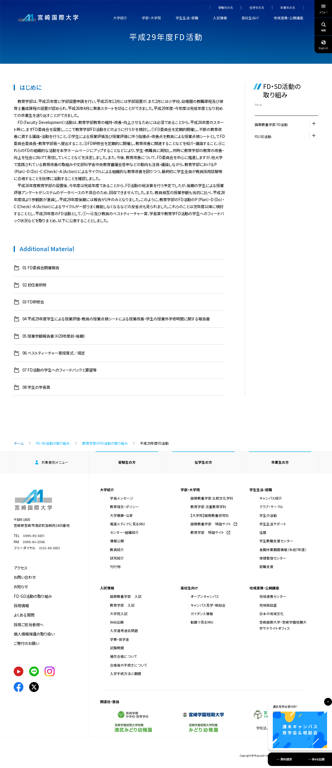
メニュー (323, 10)
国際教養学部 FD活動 (286, 123)
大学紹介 (120, 17)
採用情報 (21, 605)
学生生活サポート (272, 523)
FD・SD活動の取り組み (53, 443)
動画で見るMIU (202, 621)
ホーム (19, 443)
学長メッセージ (121, 498)
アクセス (20, 568)
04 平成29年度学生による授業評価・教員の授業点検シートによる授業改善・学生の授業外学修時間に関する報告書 (116, 319)
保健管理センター (272, 557)
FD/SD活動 (286, 135)
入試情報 (220, 17)
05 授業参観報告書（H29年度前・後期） (53, 336)
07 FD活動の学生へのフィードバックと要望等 (59, 370)
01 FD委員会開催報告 (40, 267)
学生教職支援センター (276, 540)
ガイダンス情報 (202, 613)
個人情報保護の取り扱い (34, 634)
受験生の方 (225, 7)
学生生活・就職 (187, 17)
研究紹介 (117, 557)
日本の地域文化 (271, 613)
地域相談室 (268, 605)
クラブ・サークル (271, 506)
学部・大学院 (151, 17)
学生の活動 (268, 515)
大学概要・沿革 (121, 515)
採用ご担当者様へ (28, 624)
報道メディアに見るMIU (127, 523)
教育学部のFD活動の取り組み (105, 443)
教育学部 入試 (122, 605)
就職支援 (266, 566)
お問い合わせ (25, 577)
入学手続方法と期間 (125, 673)
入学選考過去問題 (124, 630)
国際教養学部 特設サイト (211, 523)
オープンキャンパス (205, 596)
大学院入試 (118, 613)
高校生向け (250, 17)
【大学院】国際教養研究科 (210, 515)
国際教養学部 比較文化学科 (212, 498)
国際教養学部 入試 (125, 596)
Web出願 (117, 621)
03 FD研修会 (33, 302)
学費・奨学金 (119, 639)
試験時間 (117, 647)
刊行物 (115, 566)
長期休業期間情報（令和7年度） (283, 549)
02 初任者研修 (34, 285)
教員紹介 (117, 549)
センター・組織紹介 (124, 532)
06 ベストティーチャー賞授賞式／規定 (53, 353)
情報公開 (117, 540)
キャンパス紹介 (270, 498)
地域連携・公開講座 (288, 17)
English (323, 44)
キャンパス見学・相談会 (208, 605)
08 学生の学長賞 (36, 387)
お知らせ (21, 586)
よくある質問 (24, 615)
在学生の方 (256, 7)
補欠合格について (123, 656)
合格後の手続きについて (128, 664)
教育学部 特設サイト (207, 532)
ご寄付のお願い (26, 643)
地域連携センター (272, 596)
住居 (262, 532)
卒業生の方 (287, 7)
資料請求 (286, 759)
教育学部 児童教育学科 (208, 506)
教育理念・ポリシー (124, 506)
